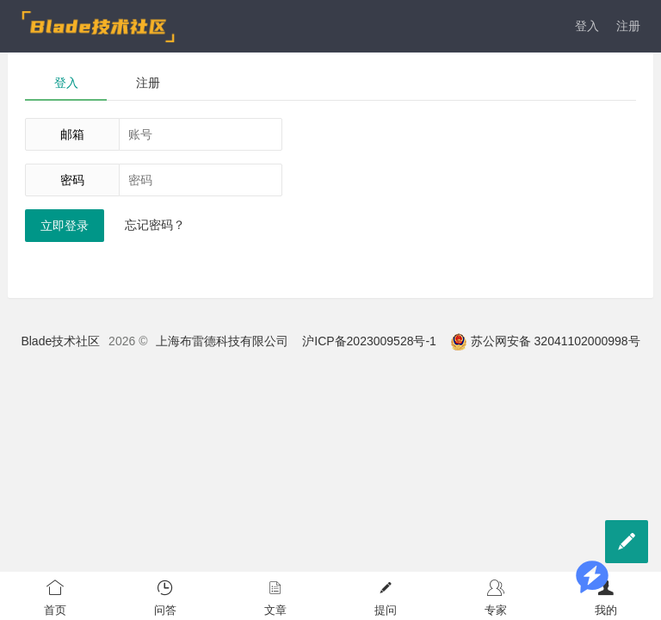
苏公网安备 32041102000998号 (545, 341)
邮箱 (72, 134)
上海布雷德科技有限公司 (222, 341)
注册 (628, 26)
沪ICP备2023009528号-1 (369, 341)
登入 (587, 26)
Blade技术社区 (60, 341)
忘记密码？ (155, 225)
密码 (72, 180)
